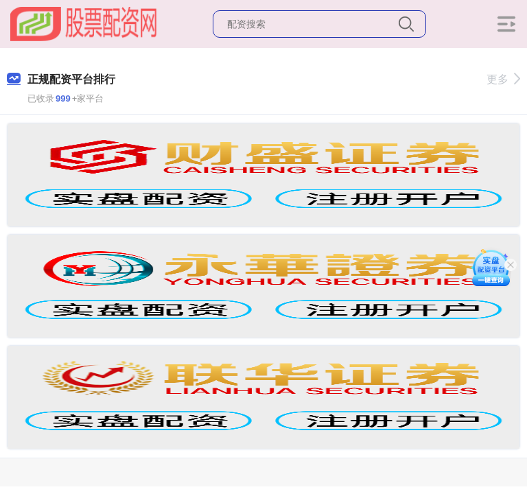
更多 (503, 79)
